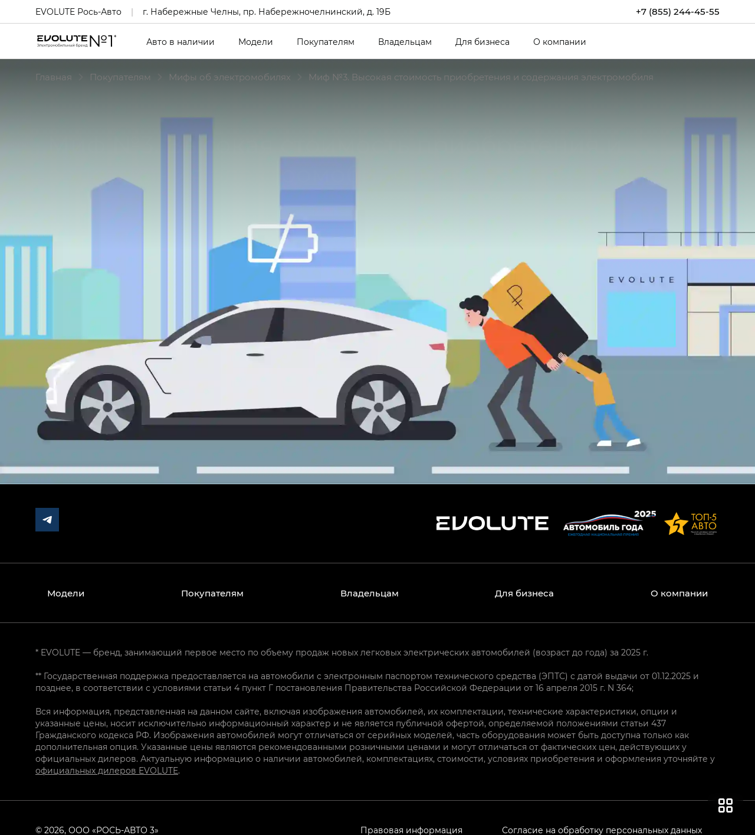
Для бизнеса (482, 42)
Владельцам (405, 42)
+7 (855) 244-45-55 (678, 11)
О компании (559, 42)
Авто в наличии (180, 42)
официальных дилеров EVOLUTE (106, 770)
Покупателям (325, 42)
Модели (255, 42)
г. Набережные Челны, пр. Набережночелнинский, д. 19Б (266, 11)
